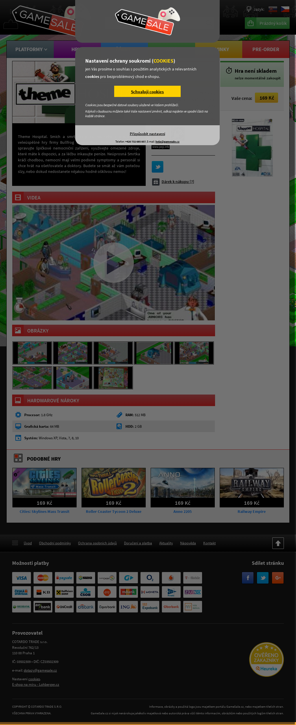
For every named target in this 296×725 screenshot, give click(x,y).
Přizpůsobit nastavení (147, 133)
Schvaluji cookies (147, 91)
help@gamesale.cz (168, 141)
